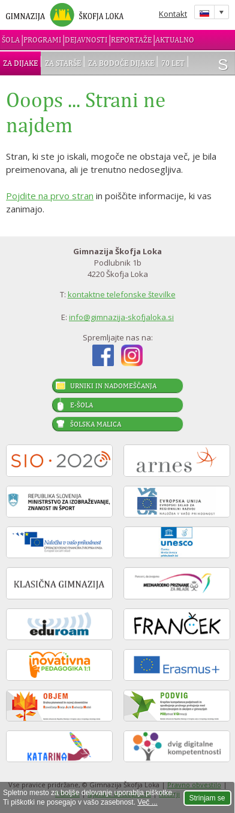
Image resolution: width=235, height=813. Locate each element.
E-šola (81, 405)
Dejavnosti (86, 39)
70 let (173, 63)
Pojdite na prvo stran (50, 196)
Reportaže (131, 39)
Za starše (63, 63)
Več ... (147, 802)
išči (223, 64)
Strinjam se (207, 798)
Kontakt (173, 13)
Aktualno (174, 39)
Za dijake (20, 63)
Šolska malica (95, 424)
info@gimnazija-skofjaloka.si (121, 317)
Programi (42, 39)
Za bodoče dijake (121, 63)
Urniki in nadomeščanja (113, 386)
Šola (11, 39)
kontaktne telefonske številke (122, 294)
